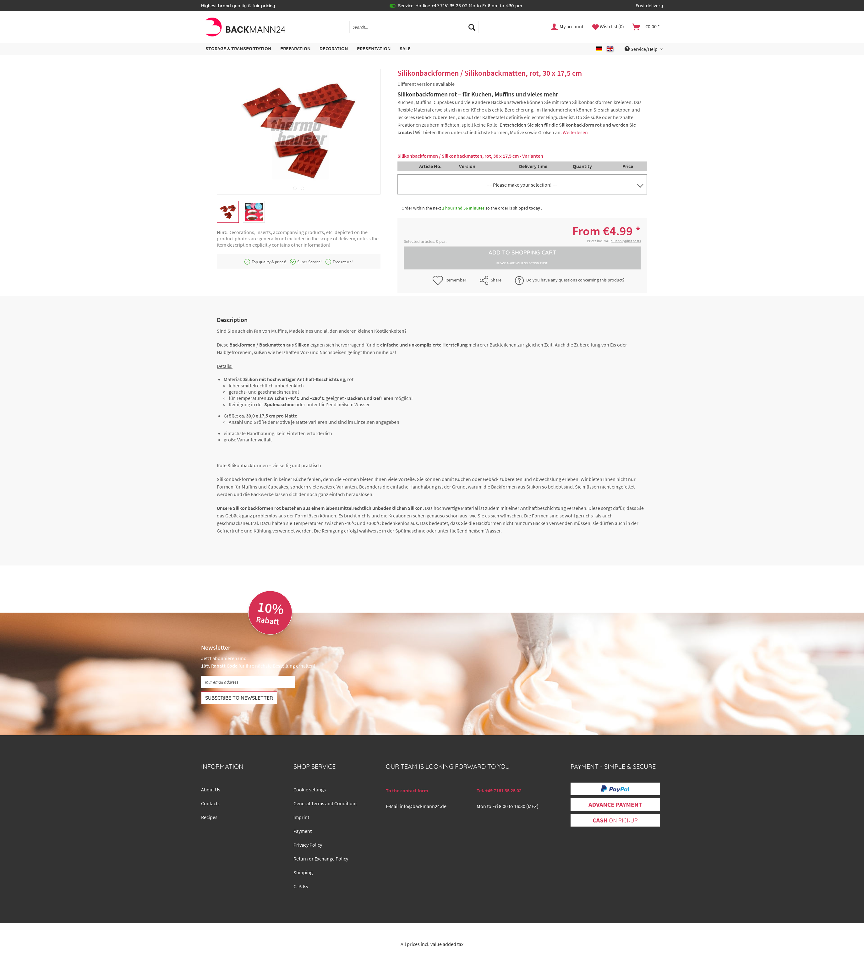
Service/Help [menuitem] (642, 49)
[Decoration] (334, 49)
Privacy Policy (307, 845)
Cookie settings (309, 789)
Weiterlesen (575, 132)
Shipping (303, 872)
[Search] (471, 27)
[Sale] (405, 49)
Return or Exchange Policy (320, 858)
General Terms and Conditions (325, 803)
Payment (302, 831)
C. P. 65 (300, 886)
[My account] (567, 27)
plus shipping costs (625, 240)
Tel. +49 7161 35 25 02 (499, 790)
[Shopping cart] (646, 27)
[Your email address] (248, 682)
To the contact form (407, 790)
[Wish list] (608, 27)
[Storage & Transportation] (238, 49)
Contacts (210, 803)
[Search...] (414, 27)
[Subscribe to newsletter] (239, 697)
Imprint (301, 817)
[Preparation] (295, 49)
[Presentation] (374, 49)
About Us (210, 789)
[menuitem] (414, 30)
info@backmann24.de (423, 806)
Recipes (209, 817)
